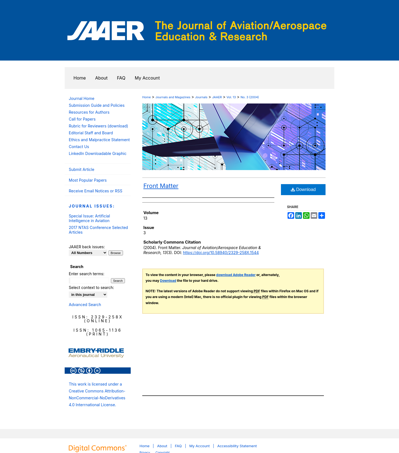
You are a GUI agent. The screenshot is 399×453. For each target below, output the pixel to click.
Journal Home (81, 98)
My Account (199, 446)
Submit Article (81, 169)
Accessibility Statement (237, 446)
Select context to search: (91, 287)
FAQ (178, 446)
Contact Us (79, 146)
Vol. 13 (231, 97)
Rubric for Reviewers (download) (98, 126)
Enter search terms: (86, 273)
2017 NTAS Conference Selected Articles (98, 229)
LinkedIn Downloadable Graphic (98, 153)
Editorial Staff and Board (91, 132)
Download (303, 189)
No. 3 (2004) (250, 97)
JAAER (217, 97)
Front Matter (160, 185)
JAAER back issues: (87, 246)
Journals (201, 97)
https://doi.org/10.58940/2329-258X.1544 (221, 252)
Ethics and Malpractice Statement (99, 139)
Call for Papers (82, 119)
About (162, 446)
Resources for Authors (89, 112)
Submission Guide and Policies (97, 105)
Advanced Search (85, 304)
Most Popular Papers (88, 180)
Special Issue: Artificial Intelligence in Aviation (89, 218)
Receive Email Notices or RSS (95, 191)
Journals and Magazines (172, 97)
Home (146, 97)
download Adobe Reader (236, 275)
